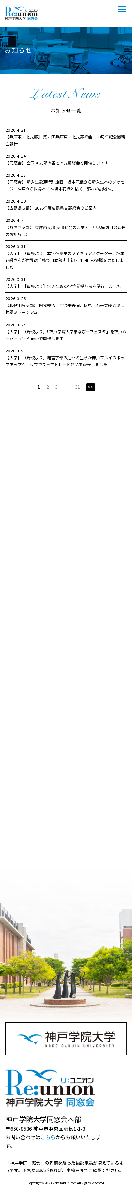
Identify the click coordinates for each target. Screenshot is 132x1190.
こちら (47, 1137)
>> (91, 386)
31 (77, 386)
